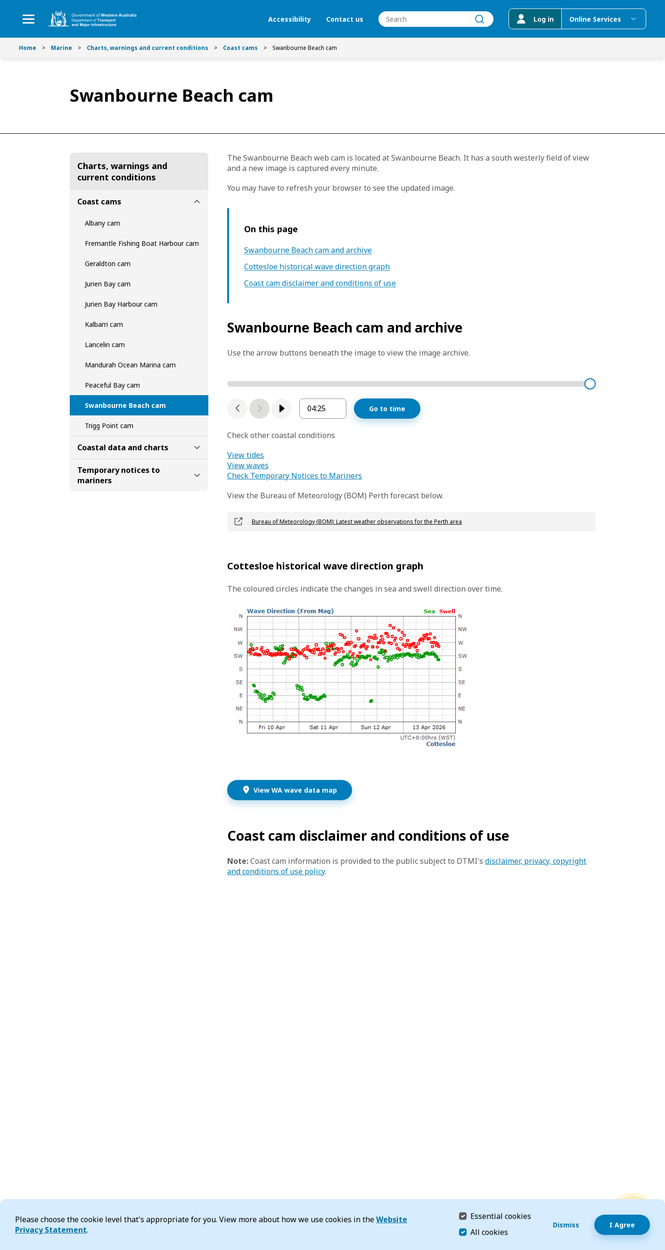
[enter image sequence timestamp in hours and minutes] (322, 408)
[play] (281, 408)
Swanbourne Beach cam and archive (308, 250)
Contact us (344, 19)
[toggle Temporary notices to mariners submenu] (197, 475)
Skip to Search (2, 2)
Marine (61, 48)
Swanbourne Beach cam (125, 405)
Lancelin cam (105, 344)
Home (27, 48)
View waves (248, 465)
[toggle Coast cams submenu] (197, 201)
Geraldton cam (108, 263)
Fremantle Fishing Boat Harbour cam (142, 243)
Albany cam (102, 223)
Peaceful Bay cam (112, 385)
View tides (245, 455)
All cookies (489, 1232)
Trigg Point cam (109, 425)
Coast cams (240, 48)
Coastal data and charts (122, 447)
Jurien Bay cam (108, 283)
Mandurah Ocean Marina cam (130, 364)
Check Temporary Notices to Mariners (294, 476)
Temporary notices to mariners (118, 475)
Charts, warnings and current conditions (147, 48)
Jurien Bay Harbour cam (121, 304)
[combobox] (435, 19)
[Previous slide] (237, 408)
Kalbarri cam (104, 324)
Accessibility (289, 19)
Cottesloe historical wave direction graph (317, 266)
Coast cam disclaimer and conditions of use (320, 283)
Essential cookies (500, 1215)
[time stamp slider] (411, 384)
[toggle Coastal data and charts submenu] (197, 447)
